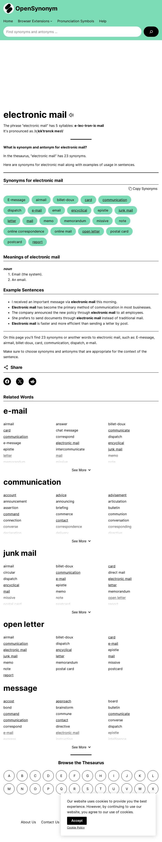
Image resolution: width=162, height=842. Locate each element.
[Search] (151, 31)
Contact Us (50, 822)
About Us (28, 822)
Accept (76, 822)
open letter (91, 231)
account (9, 495)
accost (8, 701)
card (88, 200)
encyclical (79, 210)
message (20, 688)
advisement (117, 495)
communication (115, 200)
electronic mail (67, 443)
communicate (119, 430)
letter (12, 221)
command (11, 514)
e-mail (37, 210)
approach (63, 701)
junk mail (126, 210)
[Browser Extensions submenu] (35, 21)
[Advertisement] (81, 74)
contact (62, 520)
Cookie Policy (76, 829)
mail (30, 221)
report (37, 242)
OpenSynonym (36, 8)
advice (61, 495)
